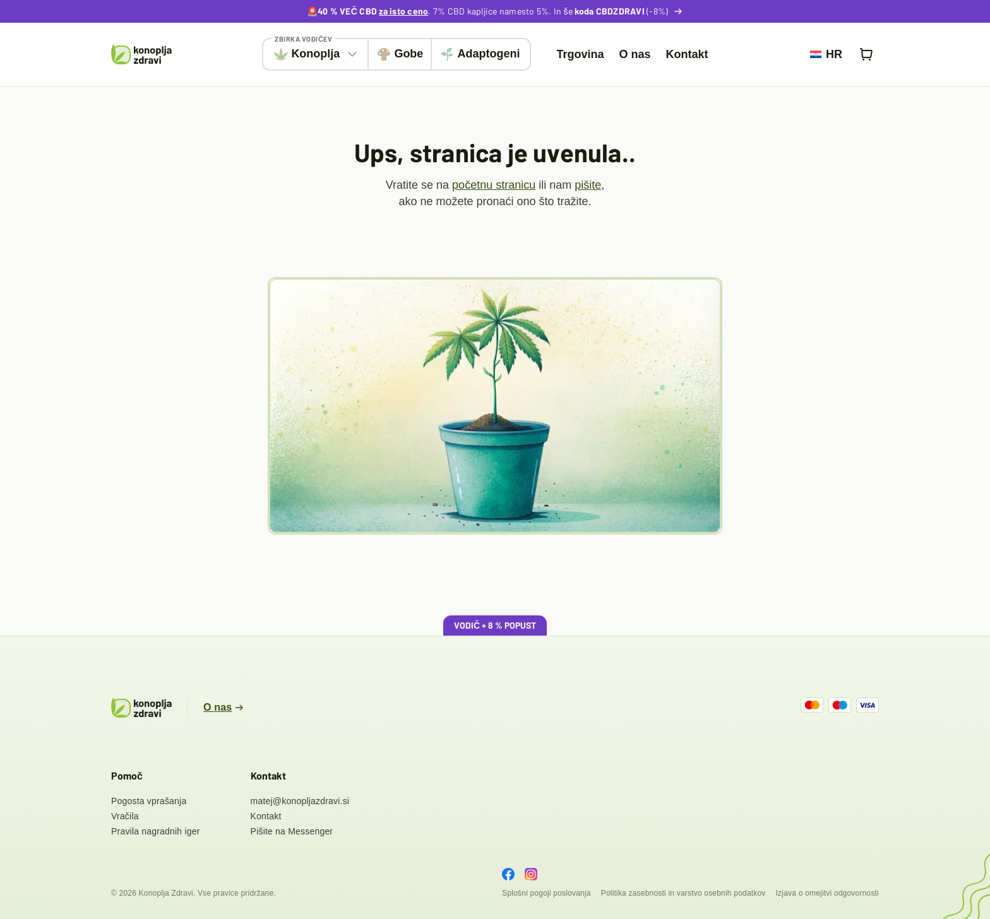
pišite (588, 185)
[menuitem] (826, 54)
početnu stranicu (493, 185)
